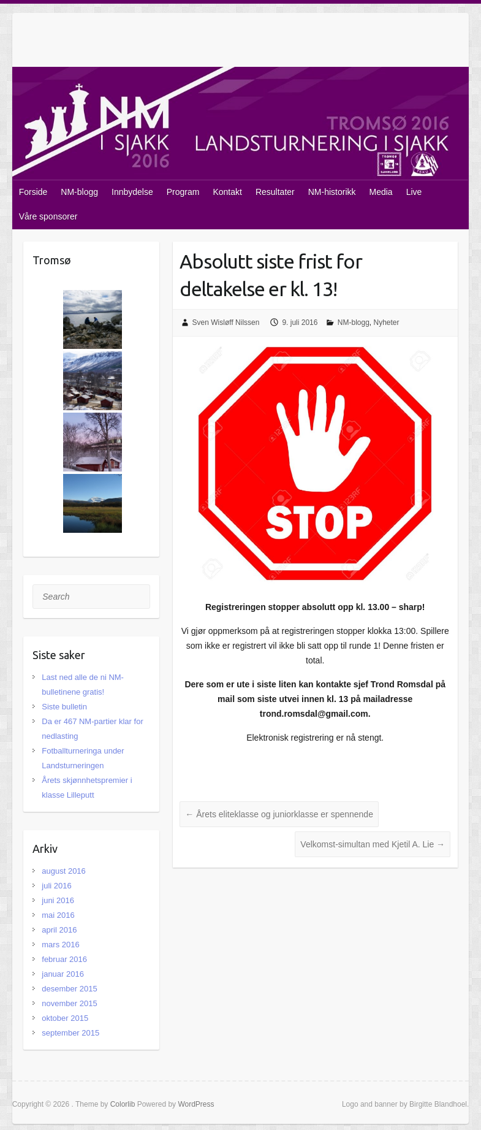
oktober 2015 (65, 1018)
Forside (33, 192)
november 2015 (69, 1003)
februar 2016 (64, 959)
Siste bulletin (64, 706)
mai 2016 (58, 915)
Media (381, 192)
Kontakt (227, 192)
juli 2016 (56, 885)
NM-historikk (332, 192)
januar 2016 (63, 974)
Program (183, 192)
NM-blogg (79, 192)
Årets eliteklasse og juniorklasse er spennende (279, 814)
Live (414, 192)
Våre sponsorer (48, 216)
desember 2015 (69, 988)
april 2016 (59, 929)
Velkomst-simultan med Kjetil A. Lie (372, 844)
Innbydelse (132, 192)
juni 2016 (58, 900)
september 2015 (70, 1032)
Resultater (275, 192)
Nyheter (387, 322)
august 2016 (64, 871)
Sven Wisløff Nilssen (226, 322)
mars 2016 (60, 944)
